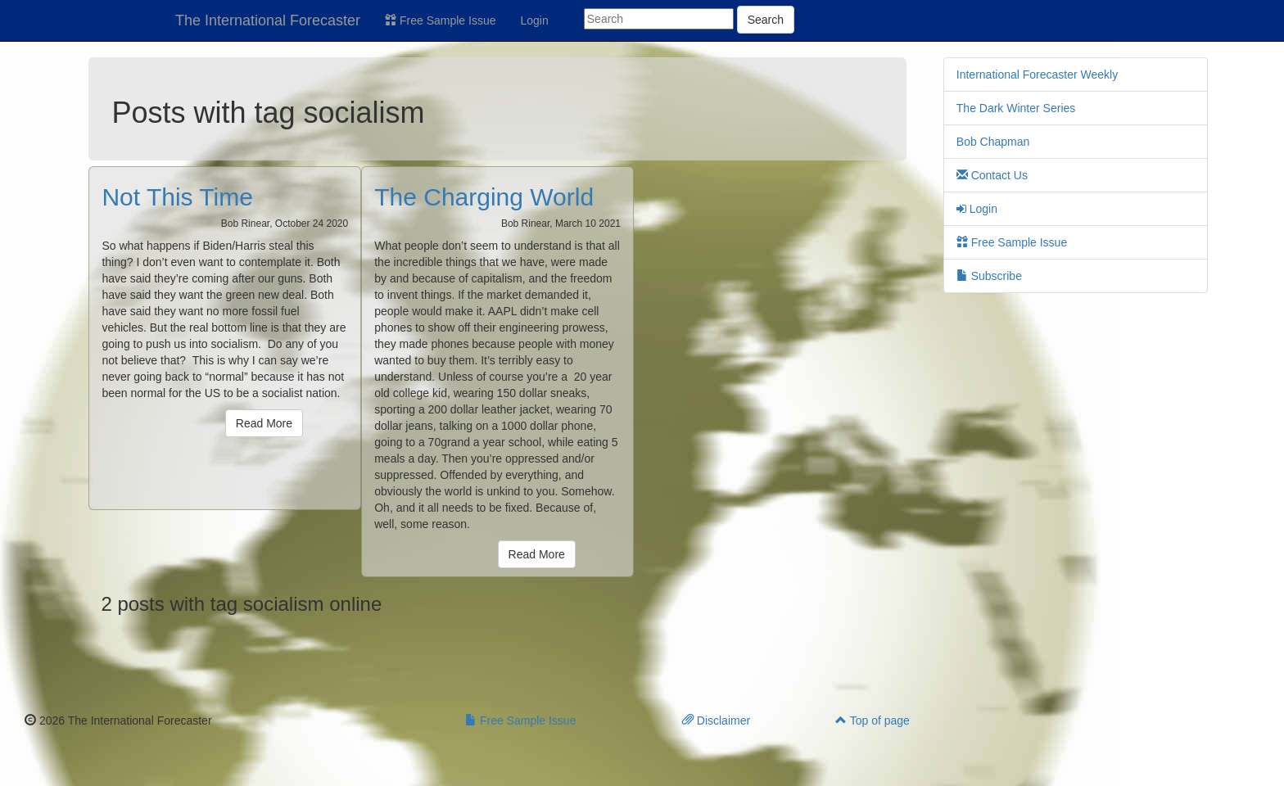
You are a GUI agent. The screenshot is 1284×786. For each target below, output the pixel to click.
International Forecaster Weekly (1037, 74)
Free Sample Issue (440, 20)
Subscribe (989, 275)
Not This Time (177, 196)
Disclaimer (716, 720)
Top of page (872, 720)
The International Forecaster (267, 20)
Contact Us (992, 175)
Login (535, 20)
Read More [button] (264, 423)
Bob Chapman (993, 141)
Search (766, 19)
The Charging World (484, 196)
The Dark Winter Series (1015, 108)
